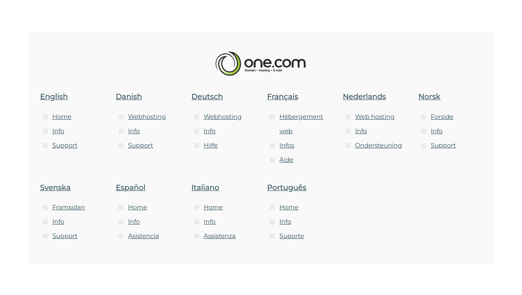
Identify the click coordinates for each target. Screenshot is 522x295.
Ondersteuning (378, 145)
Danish (129, 96)
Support (64, 145)
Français (282, 96)
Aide (286, 159)
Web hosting (374, 116)
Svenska (55, 187)
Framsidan (68, 207)
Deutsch (207, 96)
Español (131, 187)
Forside (442, 116)
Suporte (291, 236)
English (54, 96)
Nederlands (364, 96)
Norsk (429, 96)
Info (58, 131)
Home (62, 116)
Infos (286, 145)
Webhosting (147, 116)
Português (286, 187)
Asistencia (143, 236)
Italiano (205, 187)
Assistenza (220, 236)
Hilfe (211, 145)
